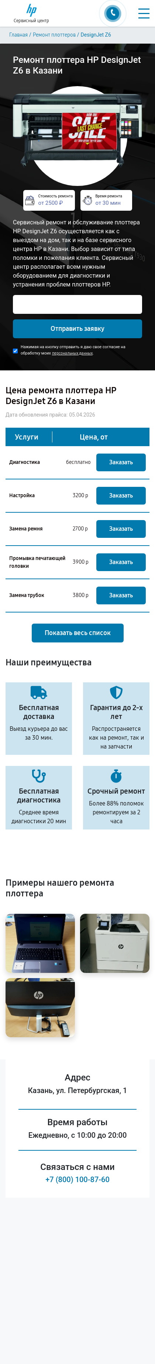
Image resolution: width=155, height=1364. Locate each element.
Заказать (121, 462)
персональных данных (72, 353)
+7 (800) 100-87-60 (77, 1179)
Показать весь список (78, 633)
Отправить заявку (77, 329)
